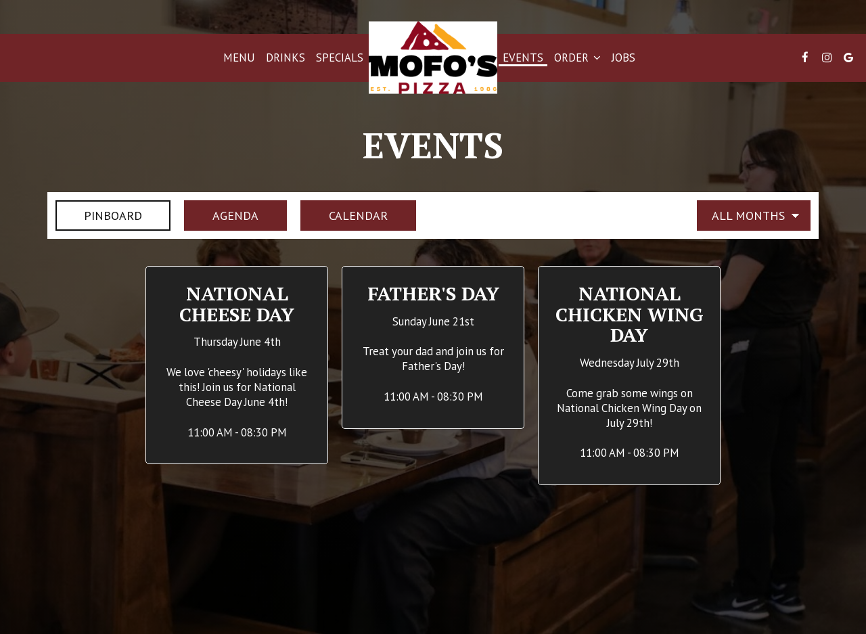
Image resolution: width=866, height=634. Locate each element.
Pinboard (98, 215)
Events (523, 57)
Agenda (221, 215)
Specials (339, 57)
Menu (239, 57)
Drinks (285, 57)
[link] (433, 58)
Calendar (344, 215)
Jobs (623, 57)
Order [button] (577, 57)
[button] (236, 365)
